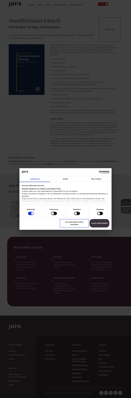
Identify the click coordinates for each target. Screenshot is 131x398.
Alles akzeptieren (99, 223)
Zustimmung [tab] (35, 179)
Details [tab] (65, 179)
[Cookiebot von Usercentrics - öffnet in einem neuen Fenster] (100, 172)
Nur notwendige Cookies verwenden (74, 223)
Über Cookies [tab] (96, 179)
